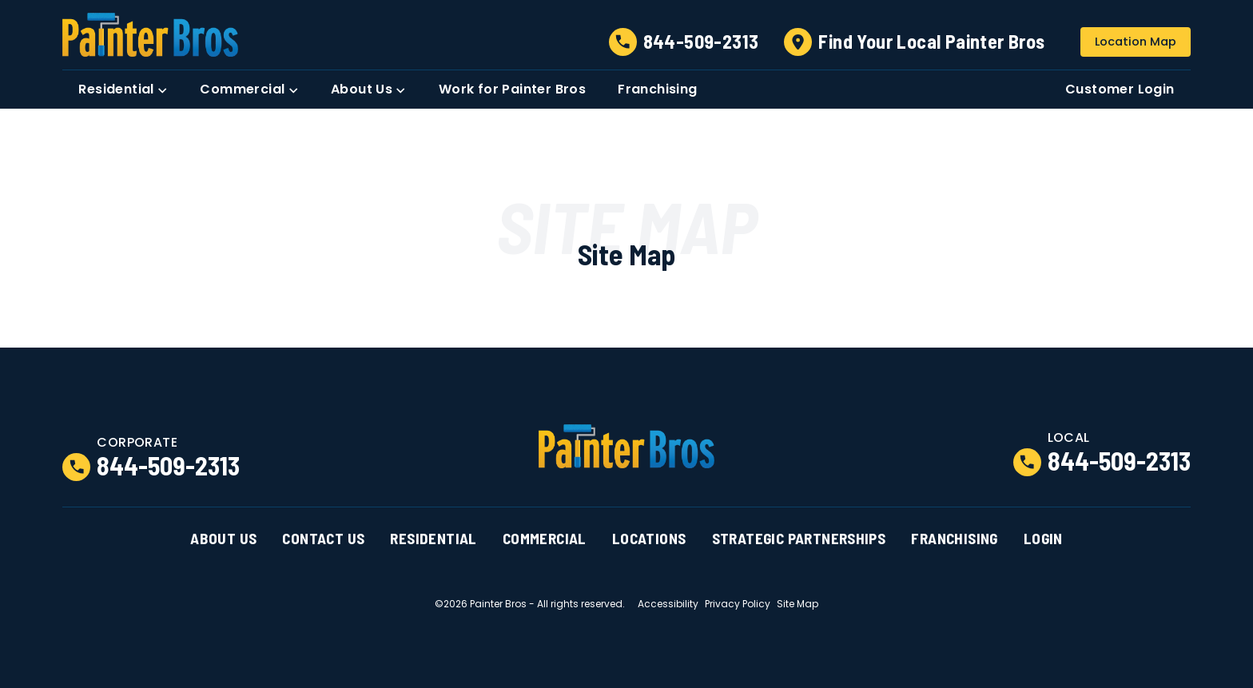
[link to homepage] (150, 35)
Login (1043, 538)
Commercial (545, 538)
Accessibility (668, 603)
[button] (123, 89)
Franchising (954, 538)
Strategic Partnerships (799, 538)
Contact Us (323, 538)
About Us (223, 538)
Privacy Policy (737, 603)
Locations (649, 538)
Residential (433, 538)
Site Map (797, 603)
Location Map (1135, 42)
